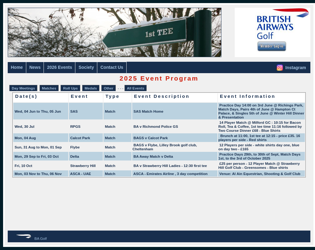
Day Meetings (23, 88)
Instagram (291, 68)
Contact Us (111, 67)
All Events (135, 88)
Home (17, 67)
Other (108, 88)
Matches (49, 88)
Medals (91, 88)
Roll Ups (70, 88)
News (35, 67)
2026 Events (59, 67)
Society (86, 67)
